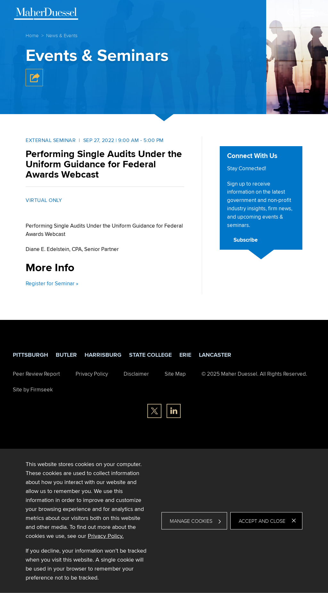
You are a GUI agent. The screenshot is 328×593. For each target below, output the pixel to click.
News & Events (62, 35)
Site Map (175, 374)
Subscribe (246, 240)
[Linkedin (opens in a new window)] (174, 411)
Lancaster (215, 355)
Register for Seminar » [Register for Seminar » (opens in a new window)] (52, 283)
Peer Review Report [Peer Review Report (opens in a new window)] (36, 374)
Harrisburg (103, 355)
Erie (185, 355)
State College (150, 355)
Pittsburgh (30, 355)
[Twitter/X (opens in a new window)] (154, 411)
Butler (66, 355)
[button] (34, 84)
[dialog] (164, 521)
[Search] (290, 12)
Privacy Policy (92, 374)
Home (32, 35)
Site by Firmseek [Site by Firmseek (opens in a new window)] (33, 389)
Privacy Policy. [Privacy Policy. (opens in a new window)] (106, 536)
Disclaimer (136, 374)
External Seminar (51, 140)
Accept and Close (262, 520)
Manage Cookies (191, 520)
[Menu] (307, 13)
